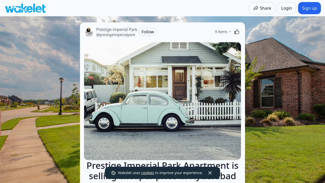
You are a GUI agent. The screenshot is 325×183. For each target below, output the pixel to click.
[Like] (237, 32)
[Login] (286, 8)
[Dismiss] (210, 173)
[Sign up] (309, 8)
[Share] (262, 8)
